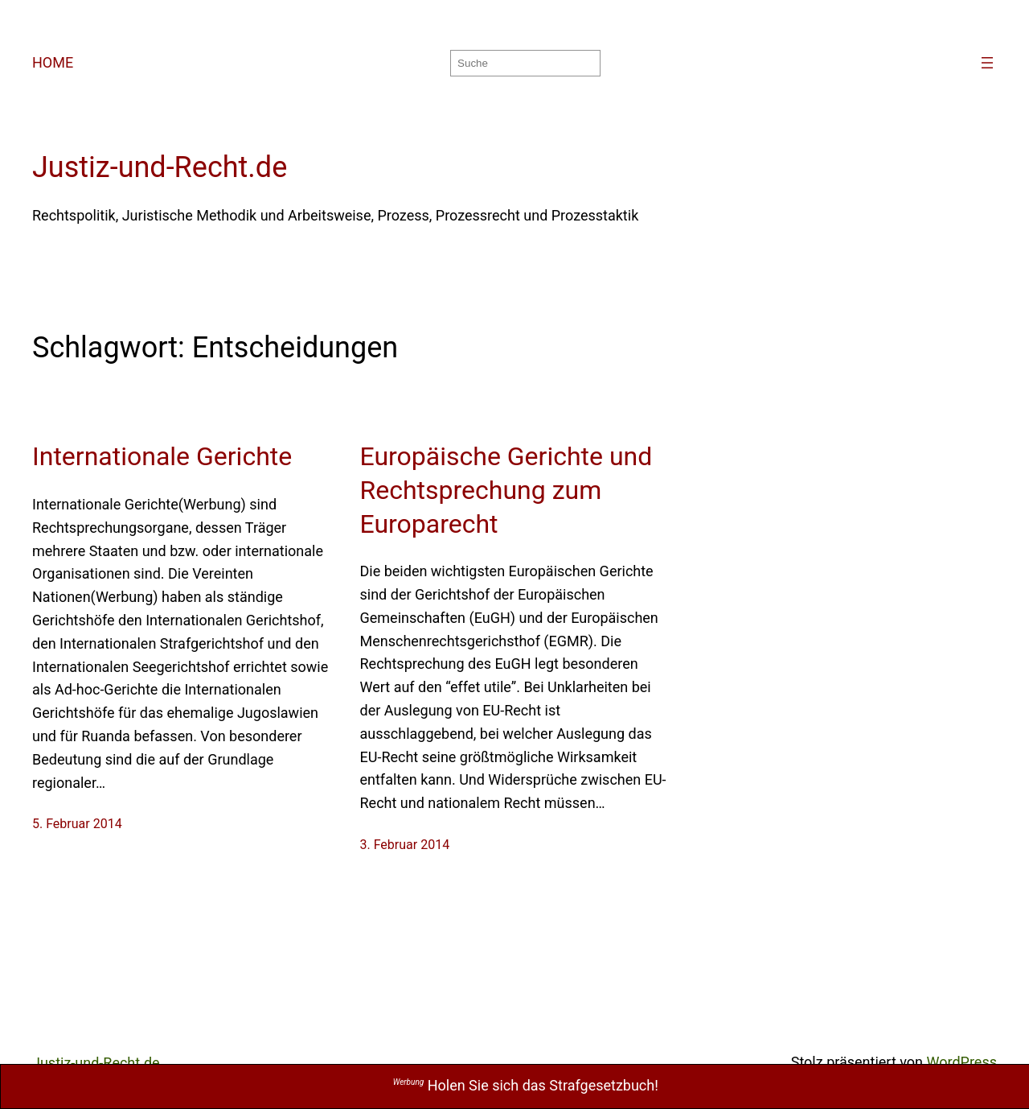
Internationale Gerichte (162, 456)
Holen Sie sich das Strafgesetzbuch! (525, 1085)
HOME (52, 62)
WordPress (962, 1061)
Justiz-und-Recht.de (159, 167)
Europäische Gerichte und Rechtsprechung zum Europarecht (506, 489)
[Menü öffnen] (987, 62)
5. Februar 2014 (77, 823)
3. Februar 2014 (405, 844)
